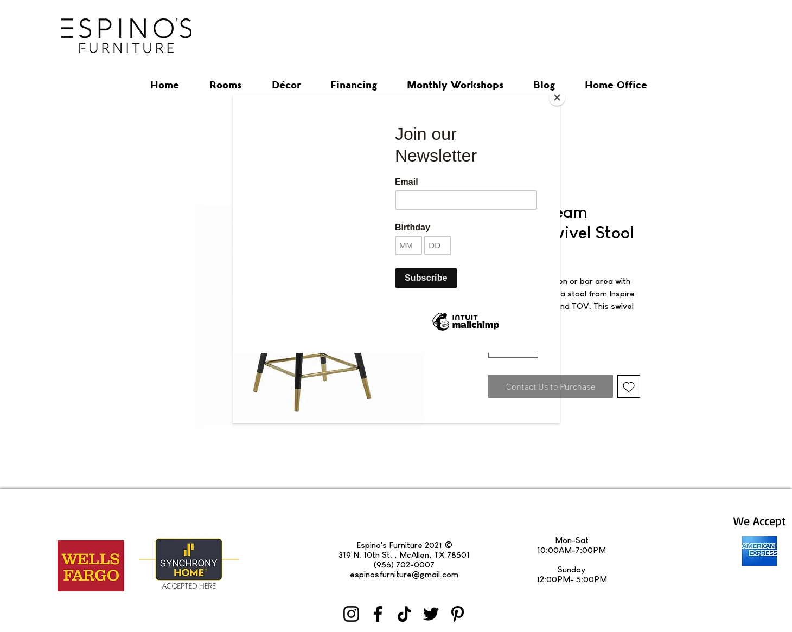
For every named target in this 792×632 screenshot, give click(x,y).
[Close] (557, 97)
